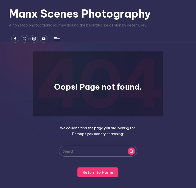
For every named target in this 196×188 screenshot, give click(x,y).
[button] (131, 151)
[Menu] (56, 38)
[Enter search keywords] (98, 151)
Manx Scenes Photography (80, 13)
